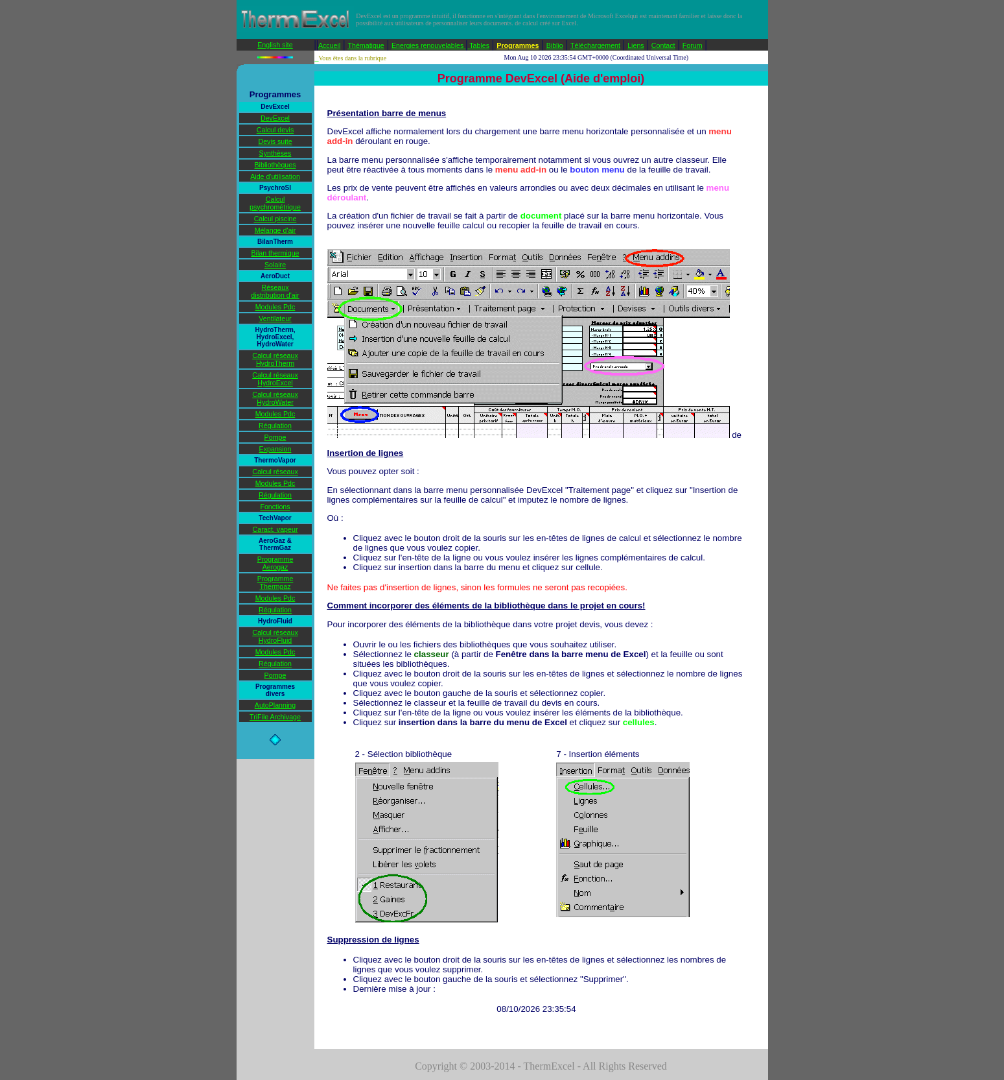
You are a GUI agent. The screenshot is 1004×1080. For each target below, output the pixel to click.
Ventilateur (275, 318)
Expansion (275, 449)
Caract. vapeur (275, 529)
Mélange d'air (275, 230)
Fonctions (275, 506)
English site (275, 45)
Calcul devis (275, 130)
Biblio (554, 45)
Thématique (365, 45)
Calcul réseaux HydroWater (275, 398)
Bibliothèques (275, 165)
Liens (635, 45)
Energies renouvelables (428, 45)
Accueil (329, 45)
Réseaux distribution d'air (275, 291)
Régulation (275, 425)
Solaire (275, 265)
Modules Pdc (275, 307)
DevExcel (275, 118)
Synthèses (275, 153)
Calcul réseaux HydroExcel (275, 379)
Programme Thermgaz (275, 582)
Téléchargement (595, 45)
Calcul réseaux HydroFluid (275, 636)
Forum (693, 45)
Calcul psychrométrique (275, 203)
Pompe (275, 437)
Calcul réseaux (275, 471)
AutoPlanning (275, 705)
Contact (663, 45)
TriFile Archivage (275, 717)
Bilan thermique (275, 253)
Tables (479, 45)
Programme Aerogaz (275, 563)
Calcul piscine (275, 218)
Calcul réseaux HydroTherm (275, 359)
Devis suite (275, 141)
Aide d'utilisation (275, 176)
